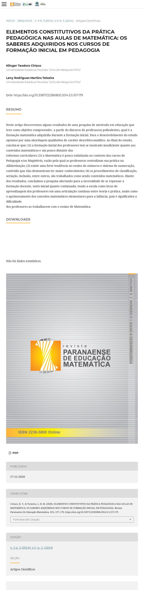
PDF (15, 452)
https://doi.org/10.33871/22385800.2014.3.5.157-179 (48, 95)
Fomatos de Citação (26, 519)
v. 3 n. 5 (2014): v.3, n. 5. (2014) (54, 20)
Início (10, 20)
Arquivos (25, 20)
